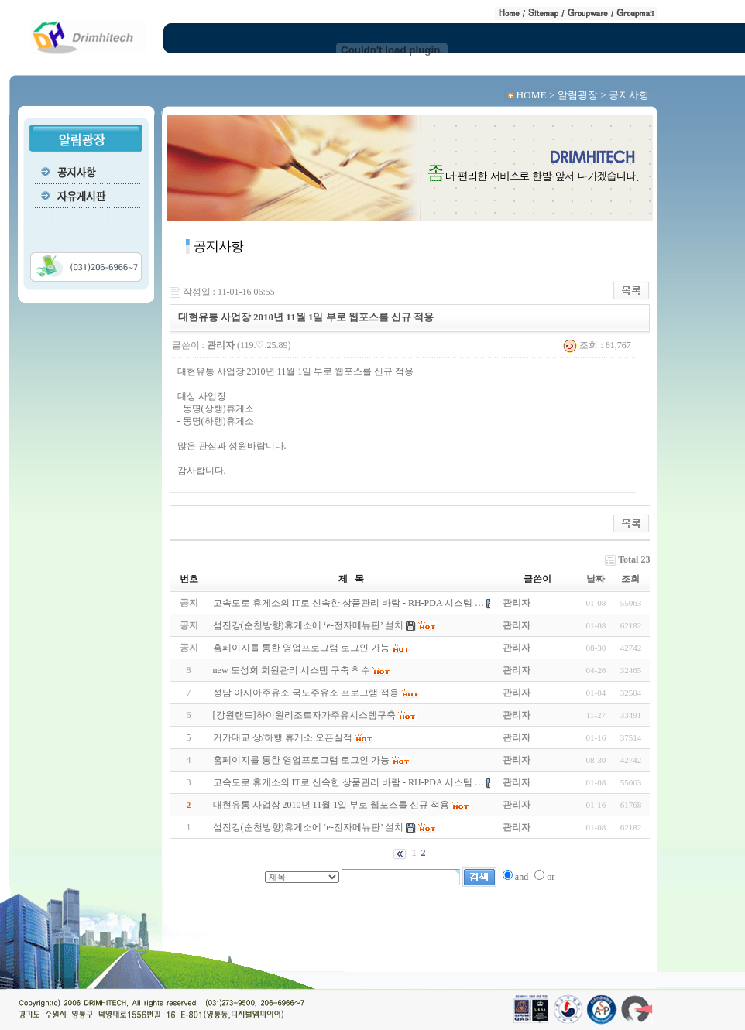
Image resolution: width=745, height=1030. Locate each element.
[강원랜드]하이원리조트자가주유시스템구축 (304, 715)
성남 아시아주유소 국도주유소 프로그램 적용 (306, 692)
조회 (630, 578)
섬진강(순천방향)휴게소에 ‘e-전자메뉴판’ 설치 (308, 827)
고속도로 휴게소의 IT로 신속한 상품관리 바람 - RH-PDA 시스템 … (348, 782)
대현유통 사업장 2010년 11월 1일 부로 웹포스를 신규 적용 (331, 804)
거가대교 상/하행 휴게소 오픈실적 (282, 737)
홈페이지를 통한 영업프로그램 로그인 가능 (301, 760)
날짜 (595, 578)
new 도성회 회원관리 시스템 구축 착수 (291, 670)
